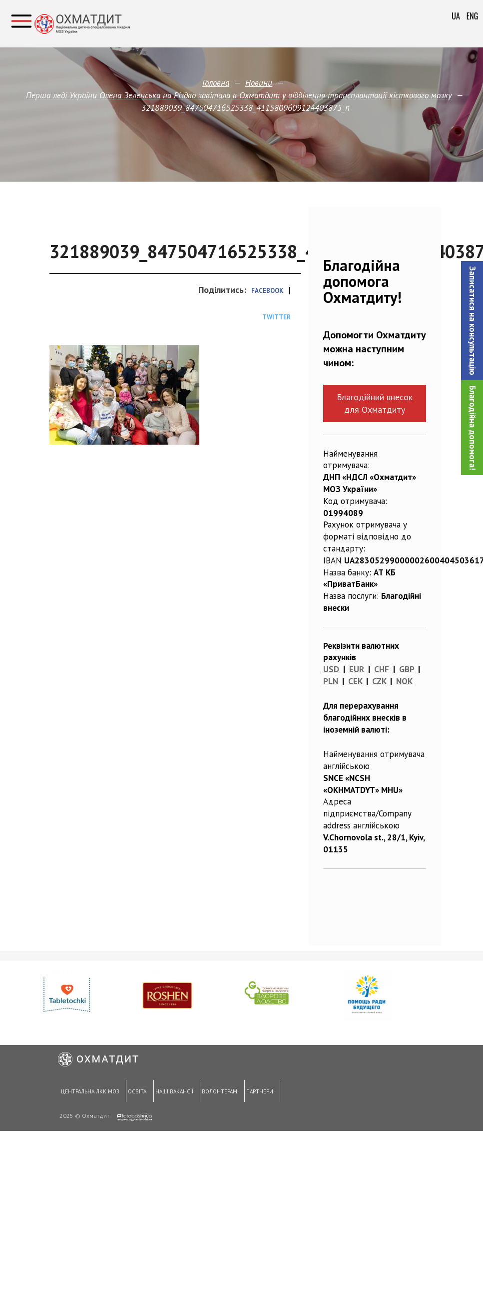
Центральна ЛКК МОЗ (89, 1091)
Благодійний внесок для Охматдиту (375, 403)
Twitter (276, 317)
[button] (472, 320)
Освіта (136, 1091)
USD (331, 669)
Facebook (267, 290)
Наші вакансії (173, 1091)
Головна (215, 82)
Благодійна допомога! (472, 427)
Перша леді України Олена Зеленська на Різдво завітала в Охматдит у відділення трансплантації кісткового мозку (238, 95)
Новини (258, 82)
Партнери (258, 1091)
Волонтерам (218, 1091)
